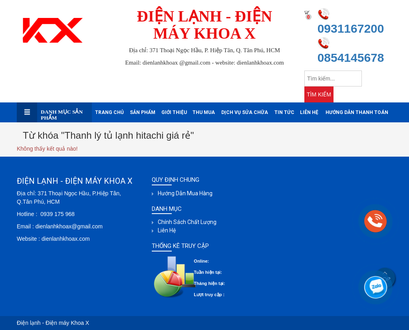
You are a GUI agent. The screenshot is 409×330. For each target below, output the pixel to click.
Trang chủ (109, 112)
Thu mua (204, 112)
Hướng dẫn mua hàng (185, 193)
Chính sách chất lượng (187, 222)
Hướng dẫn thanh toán (357, 112)
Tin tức (284, 112)
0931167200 (351, 28)
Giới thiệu (174, 112)
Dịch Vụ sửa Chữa (244, 112)
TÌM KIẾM (319, 94)
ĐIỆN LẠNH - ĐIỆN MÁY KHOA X (204, 25)
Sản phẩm (142, 112)
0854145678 (351, 57)
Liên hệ (309, 112)
